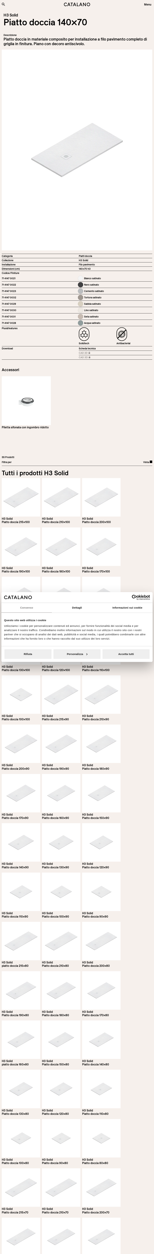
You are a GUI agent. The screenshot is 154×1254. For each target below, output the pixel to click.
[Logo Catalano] (15, 1228)
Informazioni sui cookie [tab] (127, 607)
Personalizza (77, 653)
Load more (77, 1149)
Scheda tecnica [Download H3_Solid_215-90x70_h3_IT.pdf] (87, 348)
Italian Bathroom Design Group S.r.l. (91, 1248)
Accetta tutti (126, 653)
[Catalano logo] (77, 4)
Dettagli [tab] (77, 607)
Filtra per (7, 462)
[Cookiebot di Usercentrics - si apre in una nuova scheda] (134, 597)
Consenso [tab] (26, 607)
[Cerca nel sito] (3, 4)
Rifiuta (28, 653)
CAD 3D (88, 357)
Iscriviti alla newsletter (21, 1184)
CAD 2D (88, 353)
